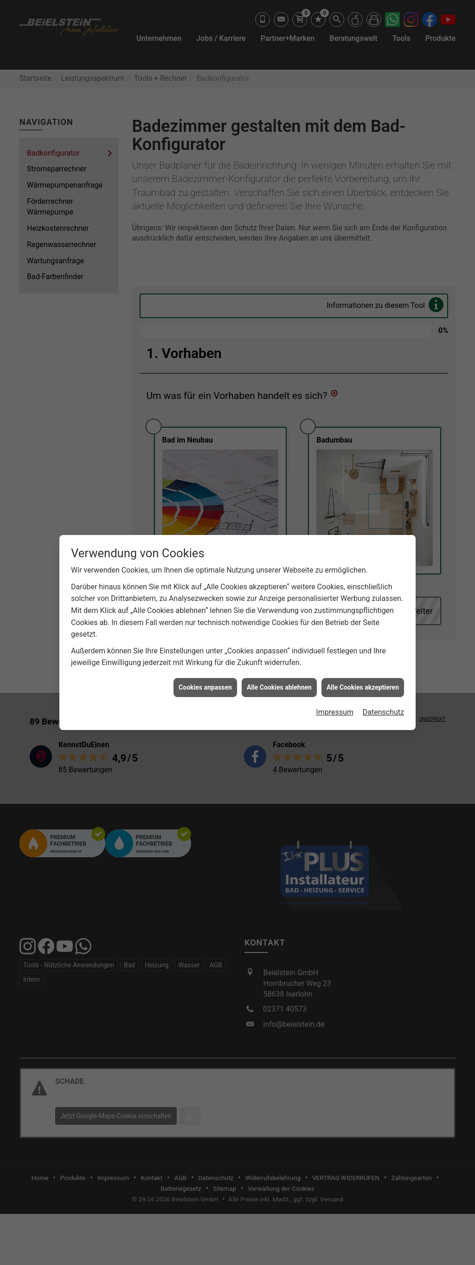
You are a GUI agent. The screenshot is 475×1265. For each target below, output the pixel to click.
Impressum (334, 704)
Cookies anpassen (205, 679)
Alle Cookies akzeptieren (363, 679)
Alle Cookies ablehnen (279, 679)
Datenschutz (383, 704)
